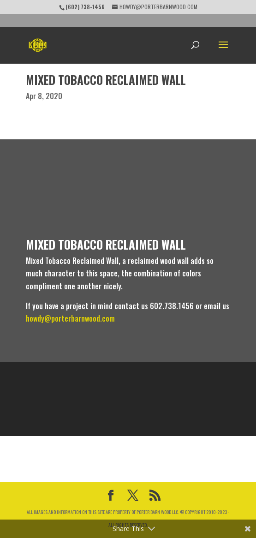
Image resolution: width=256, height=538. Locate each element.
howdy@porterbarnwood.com (71, 318)
